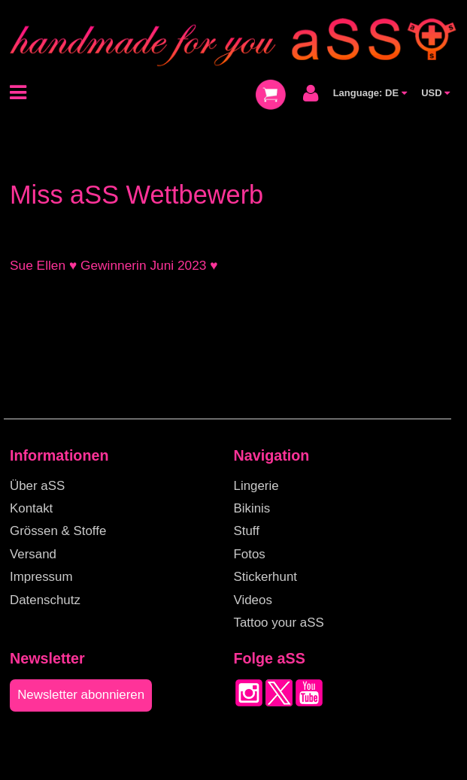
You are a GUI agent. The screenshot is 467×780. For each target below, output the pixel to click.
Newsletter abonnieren (80, 695)
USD (435, 92)
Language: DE (370, 92)
